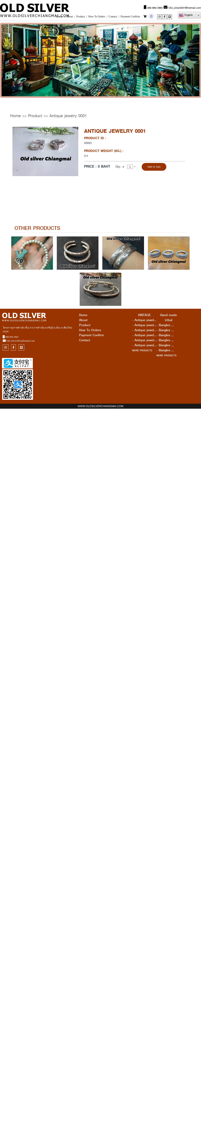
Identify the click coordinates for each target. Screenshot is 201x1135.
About (69, 16)
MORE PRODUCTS (142, 350)
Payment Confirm (130, 16)
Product (80, 16)
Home (59, 16)
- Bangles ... (165, 325)
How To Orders (96, 16)
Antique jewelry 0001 (68, 116)
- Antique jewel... (144, 320)
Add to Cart (154, 167)
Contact (113, 16)
